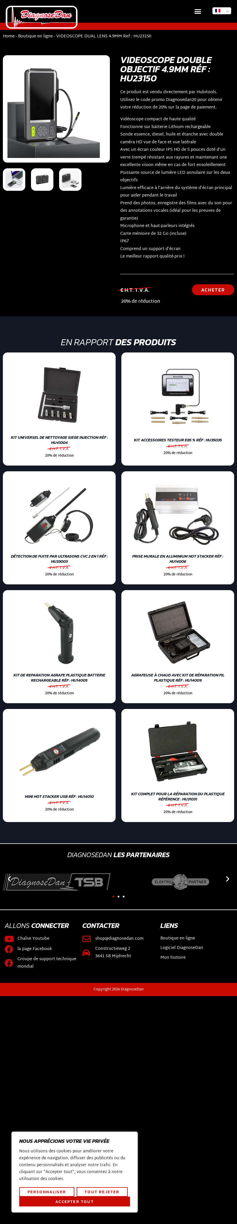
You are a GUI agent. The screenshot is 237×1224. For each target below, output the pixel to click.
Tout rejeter (102, 1192)
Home (9, 36)
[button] (198, 11)
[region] (74, 1172)
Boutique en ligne (35, 36)
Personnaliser (47, 1192)
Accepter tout (74, 1201)
